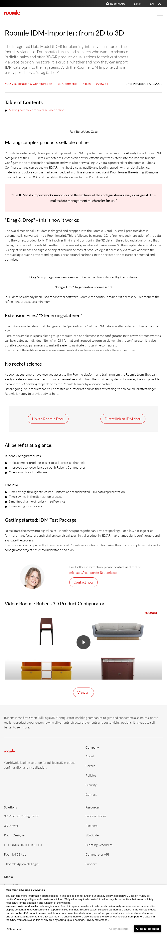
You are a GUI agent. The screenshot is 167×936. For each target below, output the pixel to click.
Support (91, 864)
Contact (91, 794)
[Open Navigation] (156, 14)
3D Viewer (11, 825)
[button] (16, 929)
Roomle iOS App (15, 854)
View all (83, 692)
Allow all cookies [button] (147, 928)
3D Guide (92, 835)
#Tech (87, 83)
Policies (90, 775)
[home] (12, 12)
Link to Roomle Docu (48, 419)
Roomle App (117, 3)
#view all (102, 83)
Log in (137, 3)
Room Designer (14, 835)
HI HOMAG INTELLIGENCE (23, 845)
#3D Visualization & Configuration (28, 83)
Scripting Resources (98, 845)
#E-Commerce (67, 83)
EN (152, 3)
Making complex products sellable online (36, 110)
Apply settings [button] (117, 928)
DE (159, 3)
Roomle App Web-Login (22, 864)
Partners (91, 825)
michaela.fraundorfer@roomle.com (94, 572)
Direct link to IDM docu (123, 419)
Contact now (83, 582)
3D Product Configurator (21, 816)
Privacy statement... (97, 919)
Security (91, 785)
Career (90, 766)
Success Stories (95, 816)
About (89, 756)
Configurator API (97, 854)
